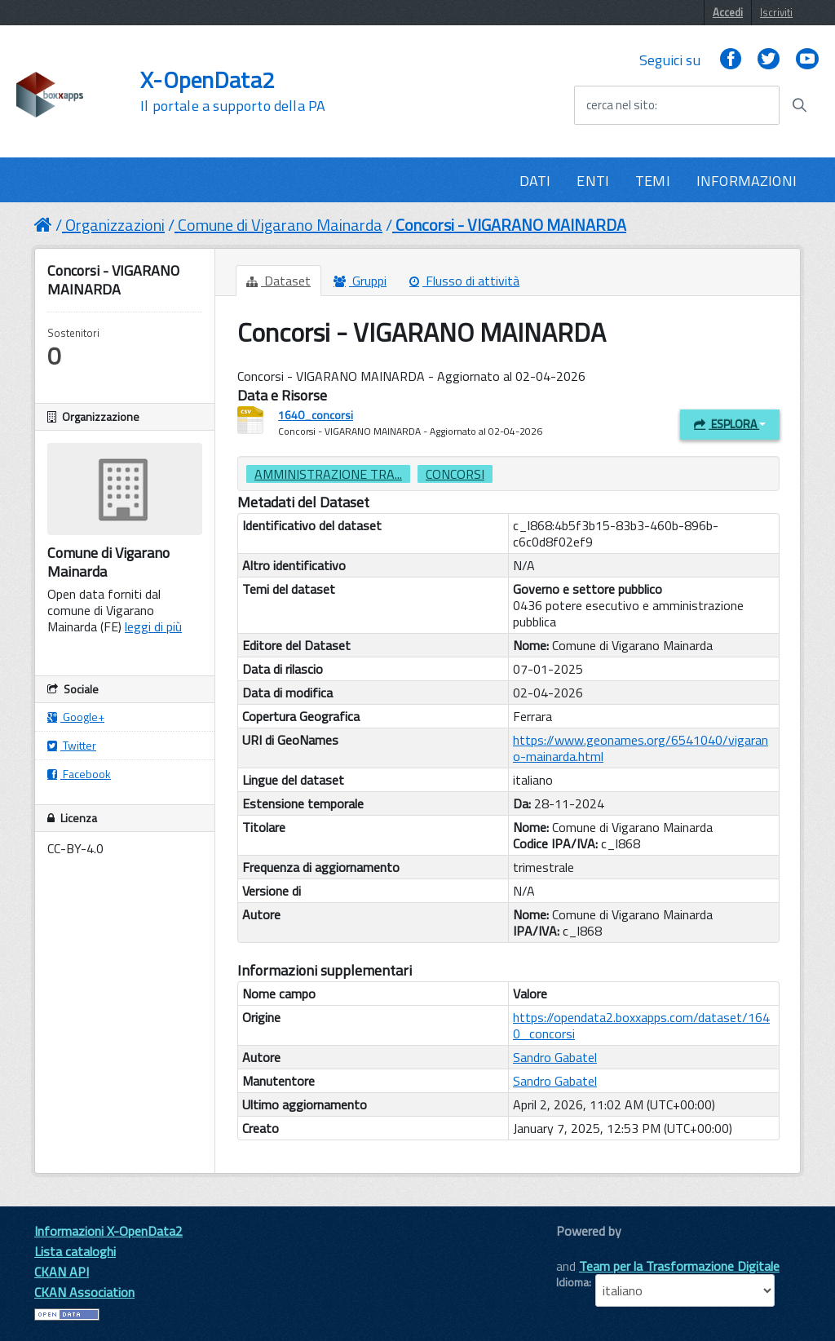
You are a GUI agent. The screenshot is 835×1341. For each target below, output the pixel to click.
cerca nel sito (620, 105)
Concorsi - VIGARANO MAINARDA (510, 224)
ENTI (593, 181)
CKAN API (61, 1271)
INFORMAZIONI (746, 181)
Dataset (278, 280)
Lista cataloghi (75, 1251)
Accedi (728, 12)
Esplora (730, 423)
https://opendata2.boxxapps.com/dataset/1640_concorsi (641, 1025)
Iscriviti (776, 12)
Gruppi (360, 280)
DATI (535, 181)
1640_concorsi (315, 414)
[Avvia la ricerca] (799, 105)
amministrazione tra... (328, 474)
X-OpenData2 (232, 91)
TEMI (652, 181)
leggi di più (153, 626)
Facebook (79, 773)
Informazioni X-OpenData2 (108, 1231)
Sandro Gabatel (555, 1057)
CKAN (584, 1249)
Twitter (71, 745)
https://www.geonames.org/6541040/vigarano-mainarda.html (640, 748)
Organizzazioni (115, 224)
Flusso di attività (464, 280)
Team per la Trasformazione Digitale (679, 1266)
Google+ (75, 716)
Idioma (572, 1282)
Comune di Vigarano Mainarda (280, 224)
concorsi (455, 474)
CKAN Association (84, 1292)
